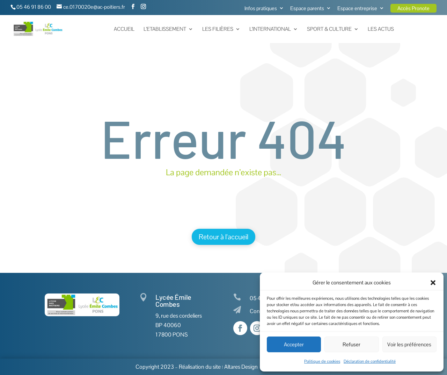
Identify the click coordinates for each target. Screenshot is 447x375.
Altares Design (241, 366)
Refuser (351, 344)
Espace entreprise (357, 9)
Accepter (294, 344)
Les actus (381, 29)
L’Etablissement (165, 29)
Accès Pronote (413, 8)
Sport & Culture (329, 29)
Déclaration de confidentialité (370, 361)
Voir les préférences (409, 344)
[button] (433, 282)
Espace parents (307, 9)
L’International (270, 29)
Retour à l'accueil (223, 236)
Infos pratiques (260, 9)
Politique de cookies (322, 361)
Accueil (124, 29)
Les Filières (217, 29)
